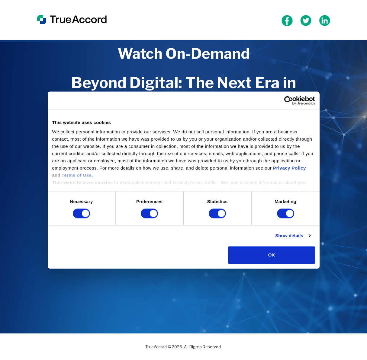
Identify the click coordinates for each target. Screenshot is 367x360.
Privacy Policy (289, 167)
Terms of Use (77, 175)
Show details (289, 235)
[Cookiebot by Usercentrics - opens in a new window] (288, 100)
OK (271, 254)
